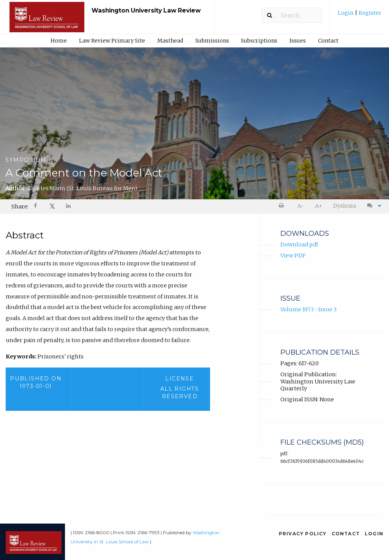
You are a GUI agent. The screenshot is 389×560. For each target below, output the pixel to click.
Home (59, 40)
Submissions (212, 40)
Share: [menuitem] (19, 206)
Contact (328, 40)
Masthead (170, 40)
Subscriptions (259, 40)
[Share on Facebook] (36, 206)
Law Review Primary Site (112, 40)
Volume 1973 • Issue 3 (308, 309)
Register (369, 12)
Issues (297, 40)
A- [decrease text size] (300, 205)
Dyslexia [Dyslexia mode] (344, 205)
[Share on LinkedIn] (68, 206)
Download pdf (299, 244)
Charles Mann (82, 188)
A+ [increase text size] (318, 205)
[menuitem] (359, 16)
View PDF (293, 255)
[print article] (283, 206)
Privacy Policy (303, 533)
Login (346, 12)
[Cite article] (372, 206)
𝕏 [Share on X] (52, 206)
